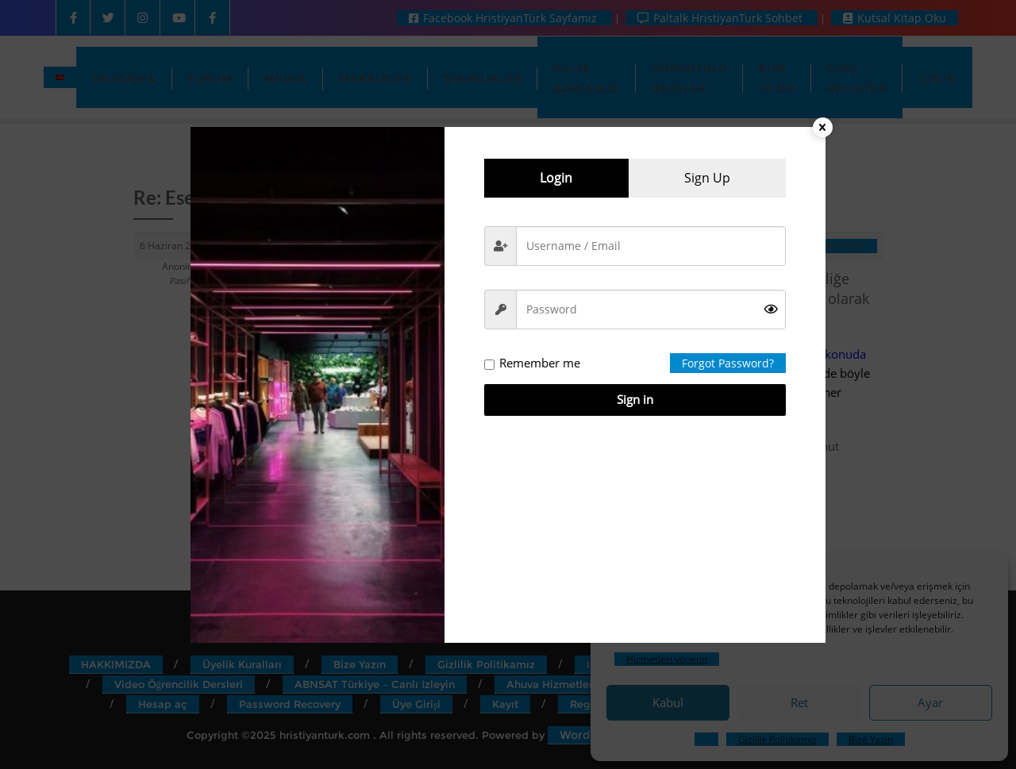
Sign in (635, 399)
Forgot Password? (728, 363)
